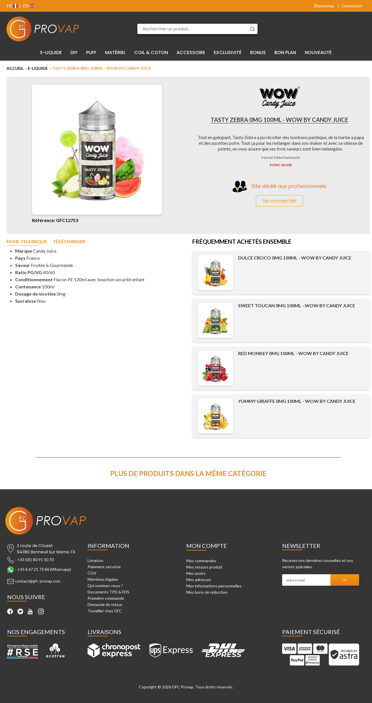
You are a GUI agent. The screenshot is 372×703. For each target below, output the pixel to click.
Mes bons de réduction (206, 592)
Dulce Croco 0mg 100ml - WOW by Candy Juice (294, 257)
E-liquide (38, 68)
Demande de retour (105, 604)
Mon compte (206, 545)
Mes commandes (201, 560)
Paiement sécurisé (104, 566)
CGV (92, 573)
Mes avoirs (195, 573)
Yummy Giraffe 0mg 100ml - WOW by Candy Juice (296, 401)
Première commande (106, 598)
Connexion (351, 5)
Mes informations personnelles (214, 585)
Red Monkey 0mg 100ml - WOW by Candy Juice (293, 353)
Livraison (95, 560)
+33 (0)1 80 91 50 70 (35, 559)
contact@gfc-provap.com (37, 581)
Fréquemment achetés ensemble (241, 242)
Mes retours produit (204, 567)
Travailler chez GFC (105, 610)
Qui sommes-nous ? (105, 585)
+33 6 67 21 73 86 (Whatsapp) (44, 569)
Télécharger (69, 241)
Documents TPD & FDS (108, 591)
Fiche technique (27, 241)
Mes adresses (198, 579)
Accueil (15, 68)
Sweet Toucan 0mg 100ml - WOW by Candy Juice (296, 305)
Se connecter (279, 200)
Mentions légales (103, 579)
